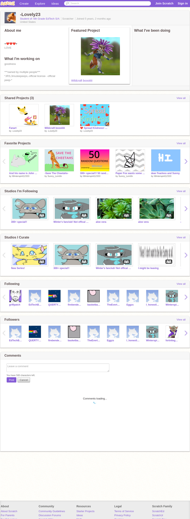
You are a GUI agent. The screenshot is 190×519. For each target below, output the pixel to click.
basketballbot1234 (94, 304)
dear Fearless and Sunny (165, 173)
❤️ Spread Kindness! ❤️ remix (95, 128)
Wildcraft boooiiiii (81, 80)
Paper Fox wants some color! (130, 173)
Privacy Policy (122, 515)
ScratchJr (157, 515)
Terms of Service (124, 511)
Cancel (24, 379)
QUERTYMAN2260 (55, 304)
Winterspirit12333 (20, 176)
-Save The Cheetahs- (56, 173)
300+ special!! (19, 222)
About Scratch (9, 511)
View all (181, 98)
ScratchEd (158, 511)
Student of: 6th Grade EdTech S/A (40, 18)
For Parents (8, 515)
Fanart (13, 128)
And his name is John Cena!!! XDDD (24, 173)
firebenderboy (74, 304)
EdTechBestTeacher (35, 304)
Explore (40, 3)
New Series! (18, 268)
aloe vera (101, 222)
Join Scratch (164, 3)
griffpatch (14, 304)
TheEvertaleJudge (113, 304)
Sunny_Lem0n (55, 176)
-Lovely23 (17, 131)
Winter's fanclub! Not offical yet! (71, 222)
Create (24, 3)
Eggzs (130, 304)
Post (11, 379)
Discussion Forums (50, 515)
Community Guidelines (52, 511)
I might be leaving (148, 268)
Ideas (55, 3)
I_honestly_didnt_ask (153, 304)
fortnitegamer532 (172, 340)
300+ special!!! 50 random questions (95, 173)
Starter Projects (85, 511)
